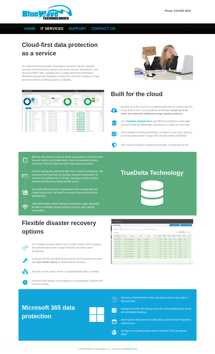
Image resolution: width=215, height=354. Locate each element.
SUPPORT (77, 28)
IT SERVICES (51, 28)
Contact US (103, 28)
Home (29, 28)
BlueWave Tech (130, 349)
